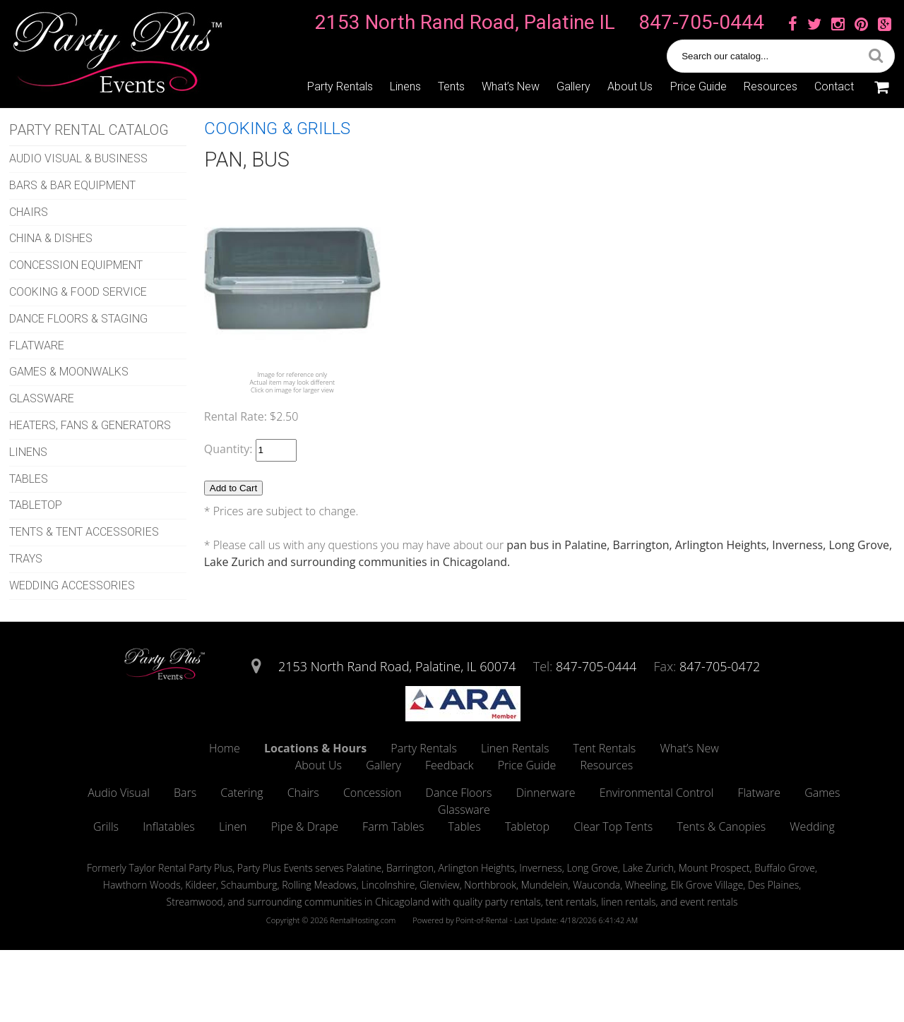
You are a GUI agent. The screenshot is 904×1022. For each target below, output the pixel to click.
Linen (233, 826)
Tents (451, 86)
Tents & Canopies (721, 826)
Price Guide (698, 86)
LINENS (28, 452)
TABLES (28, 479)
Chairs (303, 792)
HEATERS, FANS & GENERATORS (90, 425)
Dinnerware (546, 792)
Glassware (464, 809)
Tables (464, 826)
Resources (770, 86)
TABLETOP (35, 505)
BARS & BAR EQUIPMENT (72, 185)
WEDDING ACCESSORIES (72, 585)
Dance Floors (459, 792)
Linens (405, 86)
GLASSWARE (41, 398)
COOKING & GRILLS (277, 128)
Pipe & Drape (304, 826)
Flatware (758, 792)
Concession (372, 792)
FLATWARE (36, 345)
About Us (630, 86)
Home (224, 748)
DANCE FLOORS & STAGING (78, 318)
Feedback (449, 765)
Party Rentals (340, 86)
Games (822, 792)
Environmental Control (657, 792)
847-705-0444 (701, 22)
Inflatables (169, 826)
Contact (834, 86)
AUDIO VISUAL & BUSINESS (78, 158)
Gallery (573, 86)
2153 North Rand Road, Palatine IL (465, 22)
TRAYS (25, 558)
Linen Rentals (515, 748)
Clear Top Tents (613, 826)
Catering (241, 792)
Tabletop (527, 826)
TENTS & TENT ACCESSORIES (84, 532)
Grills (106, 826)
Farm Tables (393, 826)
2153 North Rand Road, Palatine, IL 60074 (397, 666)
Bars (185, 792)
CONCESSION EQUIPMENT (76, 265)
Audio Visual (119, 792)
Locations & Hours (315, 748)
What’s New (511, 86)
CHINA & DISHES (51, 238)
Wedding (812, 826)
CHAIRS (28, 212)
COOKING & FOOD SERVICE (78, 292)
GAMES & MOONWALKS (69, 371)
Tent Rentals (604, 748)
